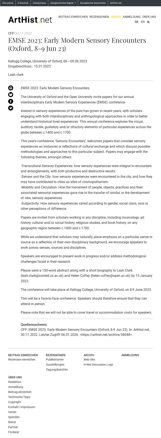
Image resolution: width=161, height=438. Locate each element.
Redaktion (14, 382)
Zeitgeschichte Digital (62, 3)
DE (136, 21)
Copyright (14, 402)
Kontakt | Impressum (21, 407)
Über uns (149, 16)
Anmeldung (132, 16)
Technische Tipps (19, 397)
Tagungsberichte (57, 369)
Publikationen (55, 359)
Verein (12, 412)
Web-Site (89, 359)
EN (143, 21)
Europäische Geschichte (93, 3)
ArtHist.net (116, 3)
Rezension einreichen (21, 359)
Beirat (12, 422)
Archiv (116, 16)
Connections (39, 3)
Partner (13, 427)
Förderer (13, 432)
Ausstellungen (55, 364)
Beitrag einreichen (73, 16)
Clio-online (7, 3)
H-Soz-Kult (23, 3)
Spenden (13, 417)
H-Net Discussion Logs (98, 364)
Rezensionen (99, 16)
